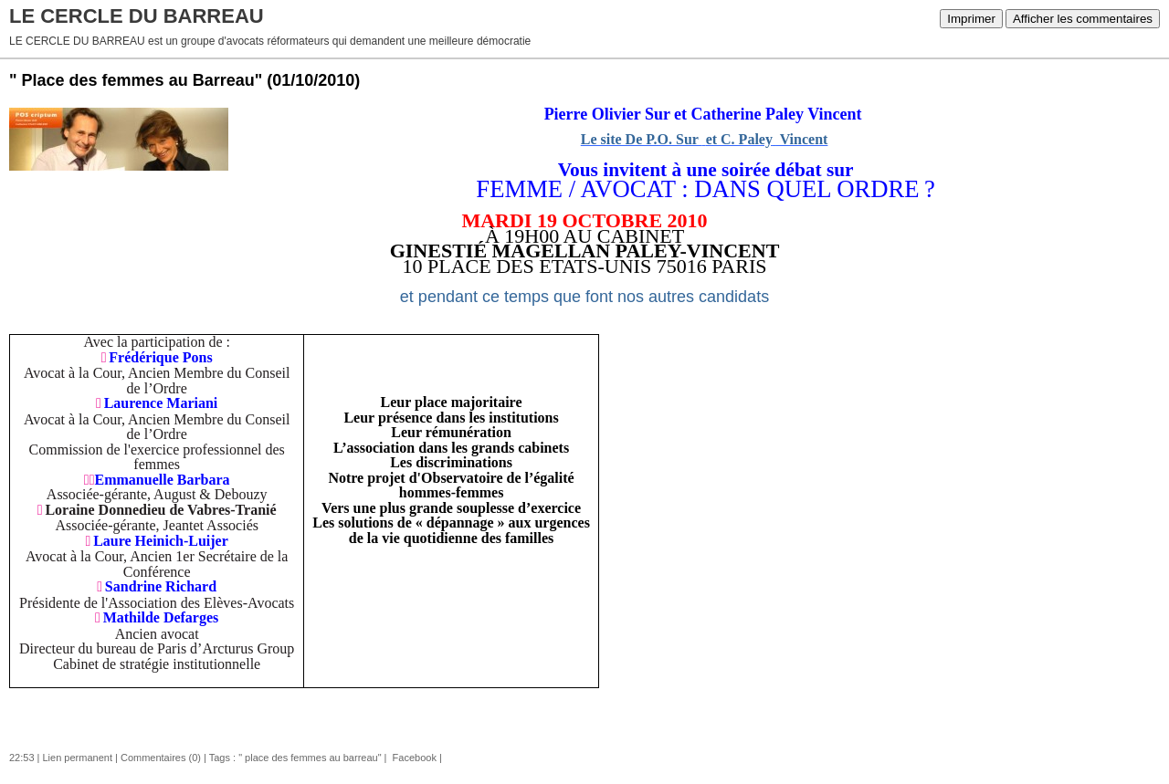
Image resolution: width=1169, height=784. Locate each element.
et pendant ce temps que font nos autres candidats (584, 296)
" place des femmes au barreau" (309, 757)
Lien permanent (77, 757)
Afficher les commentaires (1083, 19)
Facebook (413, 757)
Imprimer (971, 19)
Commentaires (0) (161, 757)
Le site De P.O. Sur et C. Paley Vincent (704, 139)
